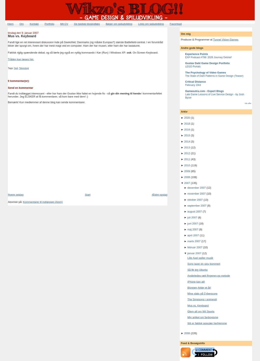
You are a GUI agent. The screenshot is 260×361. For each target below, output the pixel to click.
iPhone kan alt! (196, 281)
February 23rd (193, 85)
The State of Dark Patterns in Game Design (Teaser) (214, 75)
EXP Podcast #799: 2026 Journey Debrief (208, 57)
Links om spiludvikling (151, 23)
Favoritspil (176, 23)
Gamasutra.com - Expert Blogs (204, 91)
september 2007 (196, 205)
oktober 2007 (195, 199)
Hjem (10, 23)
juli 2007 (192, 217)
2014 (187, 141)
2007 (187, 183)
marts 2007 (193, 241)
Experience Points (196, 54)
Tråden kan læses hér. (21, 59)
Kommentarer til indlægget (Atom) (43, 201)
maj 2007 (192, 229)
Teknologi (24, 68)
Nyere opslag (16, 194)
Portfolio (49, 23)
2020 (187, 117)
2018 (187, 123)
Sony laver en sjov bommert (203, 263)
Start (87, 194)
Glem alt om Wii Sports (200, 311)
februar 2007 (194, 247)
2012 (187, 153)
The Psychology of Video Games (205, 72)
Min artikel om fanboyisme (202, 317)
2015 (187, 135)
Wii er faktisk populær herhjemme (207, 323)
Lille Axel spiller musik (200, 257)
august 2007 (194, 211)
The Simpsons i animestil (202, 299)
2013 (187, 147)
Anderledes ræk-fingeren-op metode (208, 275)
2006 (187, 333)
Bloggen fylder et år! (199, 287)
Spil (16, 68)
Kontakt (34, 23)
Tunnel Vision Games (225, 39)
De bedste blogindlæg (87, 23)
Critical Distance (195, 81)
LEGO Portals (192, 66)
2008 (187, 177)
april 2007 (193, 235)
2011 (187, 159)
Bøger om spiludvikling (119, 23)
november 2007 (196, 193)
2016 (187, 129)
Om (22, 23)
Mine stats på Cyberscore (202, 293)
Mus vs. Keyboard (22, 36)
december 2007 (196, 187)
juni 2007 (192, 223)
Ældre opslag (159, 194)
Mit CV (64, 23)
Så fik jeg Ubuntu (197, 269)
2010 (187, 165)
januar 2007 (194, 253)
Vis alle (248, 103)
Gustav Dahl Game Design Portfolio (207, 63)
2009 (187, 171)
